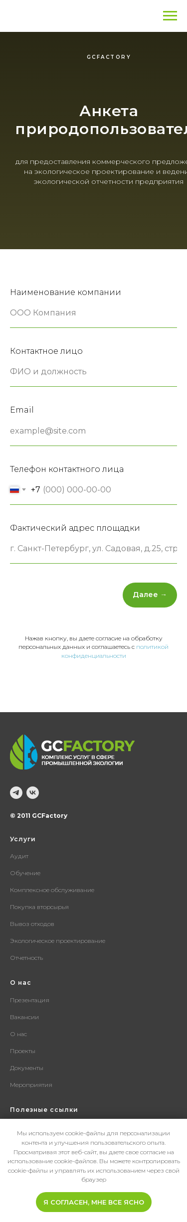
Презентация (29, 1000)
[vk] (32, 792)
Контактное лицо (46, 351)
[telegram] (16, 792)
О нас (18, 1034)
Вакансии (24, 1017)
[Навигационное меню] (170, 16)
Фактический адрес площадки (75, 528)
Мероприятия (31, 1084)
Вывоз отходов (32, 923)
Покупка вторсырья (39, 907)
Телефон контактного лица (67, 469)
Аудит (19, 856)
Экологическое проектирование (57, 940)
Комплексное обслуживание (52, 890)
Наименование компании (65, 292)
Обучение (25, 873)
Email (22, 410)
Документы (26, 1067)
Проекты (22, 1051)
